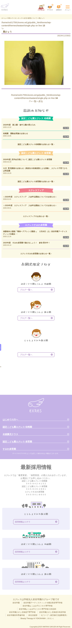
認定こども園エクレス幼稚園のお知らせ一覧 (36, 144)
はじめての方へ (10, 419)
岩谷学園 (16, 603)
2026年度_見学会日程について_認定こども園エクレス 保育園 (28, 159)
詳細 (65, 128)
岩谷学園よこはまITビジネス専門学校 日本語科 (37, 609)
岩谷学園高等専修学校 (16, 615)
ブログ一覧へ (26, 290)
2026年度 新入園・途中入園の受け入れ (19, 125)
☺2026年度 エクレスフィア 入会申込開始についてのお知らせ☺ (30, 197)
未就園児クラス (10, 434)
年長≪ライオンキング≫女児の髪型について (22, 18)
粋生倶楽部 (32, 615)
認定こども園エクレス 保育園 (17, 441)
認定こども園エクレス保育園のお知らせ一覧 (36, 181)
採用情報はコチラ (22, 522)
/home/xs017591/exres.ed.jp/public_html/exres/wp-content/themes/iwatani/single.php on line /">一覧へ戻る (36, 98)
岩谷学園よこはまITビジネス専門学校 (38, 606)
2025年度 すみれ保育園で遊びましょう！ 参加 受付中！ (26, 243)
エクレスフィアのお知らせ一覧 (36, 216)
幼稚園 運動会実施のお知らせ (15, 133)
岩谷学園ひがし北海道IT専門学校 (22, 612)
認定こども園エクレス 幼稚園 (17, 427)
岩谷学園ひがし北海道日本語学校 (52, 612)
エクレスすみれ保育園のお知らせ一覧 (35, 254)
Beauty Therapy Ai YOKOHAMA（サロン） (37, 618)
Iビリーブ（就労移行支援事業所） (54, 615)
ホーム (3, 18)
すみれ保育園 (9, 449)
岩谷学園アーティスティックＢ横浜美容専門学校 (42, 603)
